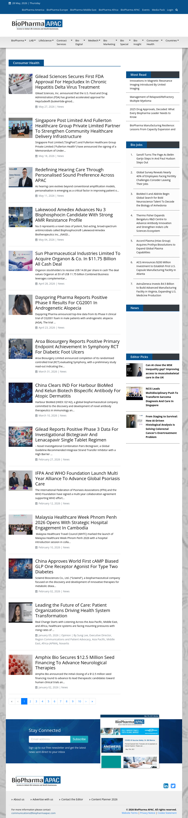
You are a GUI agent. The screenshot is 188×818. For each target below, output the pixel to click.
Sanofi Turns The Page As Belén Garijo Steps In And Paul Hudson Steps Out (155, 158)
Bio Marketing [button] (109, 42)
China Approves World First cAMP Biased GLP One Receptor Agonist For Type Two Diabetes (76, 566)
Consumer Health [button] (153, 42)
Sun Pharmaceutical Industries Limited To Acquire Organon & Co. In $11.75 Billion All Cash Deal (77, 258)
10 (79, 701)
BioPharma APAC (130, 9)
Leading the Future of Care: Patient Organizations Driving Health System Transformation (72, 610)
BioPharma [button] (17, 40)
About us (17, 799)
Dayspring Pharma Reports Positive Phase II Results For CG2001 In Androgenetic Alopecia (71, 302)
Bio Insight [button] (137, 42)
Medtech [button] (93, 40)
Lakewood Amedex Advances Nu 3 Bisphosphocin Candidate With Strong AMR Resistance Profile (74, 214)
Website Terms (130, 813)
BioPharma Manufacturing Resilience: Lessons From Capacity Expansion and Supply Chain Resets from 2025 (152, 130)
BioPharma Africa (108, 9)
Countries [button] (171, 40)
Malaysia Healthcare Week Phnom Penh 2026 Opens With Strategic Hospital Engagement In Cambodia (76, 522)
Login (170, 9)
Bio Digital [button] (79, 42)
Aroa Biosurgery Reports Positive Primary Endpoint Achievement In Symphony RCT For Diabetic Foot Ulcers (77, 346)
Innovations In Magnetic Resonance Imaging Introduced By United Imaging (151, 85)
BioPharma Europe (57, 9)
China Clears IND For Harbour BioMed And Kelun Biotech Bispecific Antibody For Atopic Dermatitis (78, 390)
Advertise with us (41, 799)
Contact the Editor (71, 799)
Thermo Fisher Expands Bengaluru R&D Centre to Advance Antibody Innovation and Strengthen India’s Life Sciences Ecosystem (153, 223)
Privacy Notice (147, 813)
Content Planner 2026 (103, 799)
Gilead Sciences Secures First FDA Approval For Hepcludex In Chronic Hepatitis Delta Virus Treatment (70, 81)
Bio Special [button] (124, 42)
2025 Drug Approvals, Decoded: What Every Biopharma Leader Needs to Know (152, 114)
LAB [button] (31, 40)
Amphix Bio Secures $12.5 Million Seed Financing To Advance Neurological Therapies (74, 662)
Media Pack (158, 9)
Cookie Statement (167, 813)
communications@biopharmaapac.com (33, 813)
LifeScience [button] (45, 40)
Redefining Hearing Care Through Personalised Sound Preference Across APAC (74, 174)
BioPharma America (33, 9)
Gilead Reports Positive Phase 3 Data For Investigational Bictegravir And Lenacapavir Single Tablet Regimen (76, 434)
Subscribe (79, 739)
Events (145, 9)
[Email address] (49, 739)
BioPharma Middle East (83, 9)
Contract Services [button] (62, 42)
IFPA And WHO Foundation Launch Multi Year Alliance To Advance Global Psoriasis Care (77, 478)
